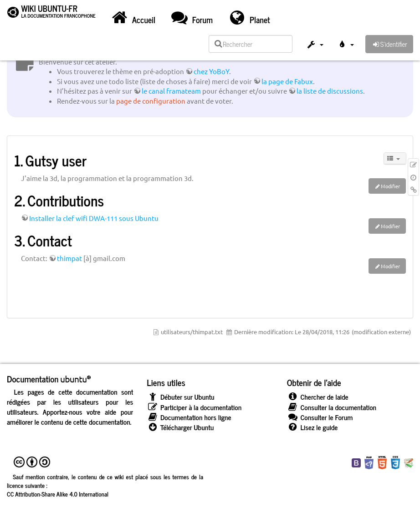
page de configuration (150, 100)
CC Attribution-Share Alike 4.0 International (57, 494)
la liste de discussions (330, 90)
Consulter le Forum (320, 417)
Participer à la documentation (194, 407)
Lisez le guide (312, 427)
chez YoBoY (211, 71)
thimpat (69, 258)
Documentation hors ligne (189, 417)
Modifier (390, 186)
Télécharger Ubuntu (180, 427)
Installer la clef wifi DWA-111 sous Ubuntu (94, 218)
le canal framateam (171, 90)
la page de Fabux (287, 81)
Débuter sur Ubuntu (180, 396)
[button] (314, 45)
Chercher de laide (317, 396)
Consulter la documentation (331, 407)
